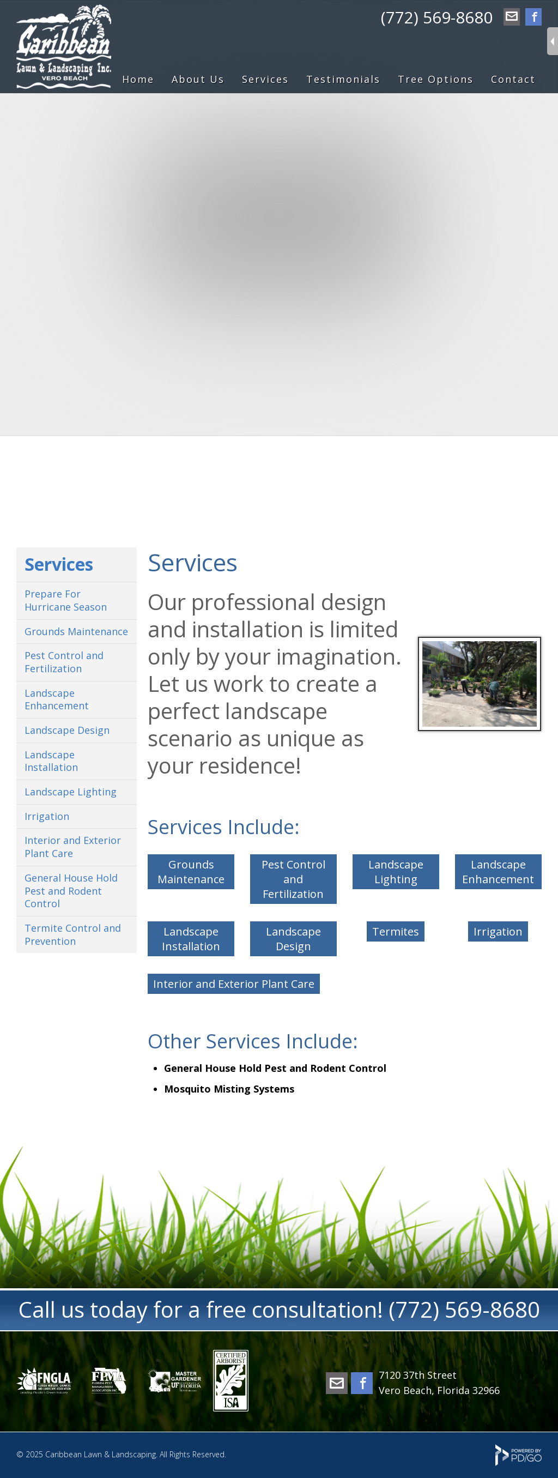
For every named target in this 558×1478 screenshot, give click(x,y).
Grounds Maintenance (191, 871)
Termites (395, 931)
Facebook (533, 18)
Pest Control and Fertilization (293, 879)
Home (138, 79)
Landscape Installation (191, 939)
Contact (513, 79)
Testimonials (343, 79)
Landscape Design (293, 939)
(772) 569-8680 (437, 17)
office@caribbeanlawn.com (512, 18)
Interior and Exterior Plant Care (233, 983)
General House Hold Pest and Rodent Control (71, 890)
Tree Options (436, 79)
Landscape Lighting (395, 871)
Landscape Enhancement (498, 871)
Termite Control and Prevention (73, 934)
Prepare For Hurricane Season (66, 600)
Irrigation (498, 931)
